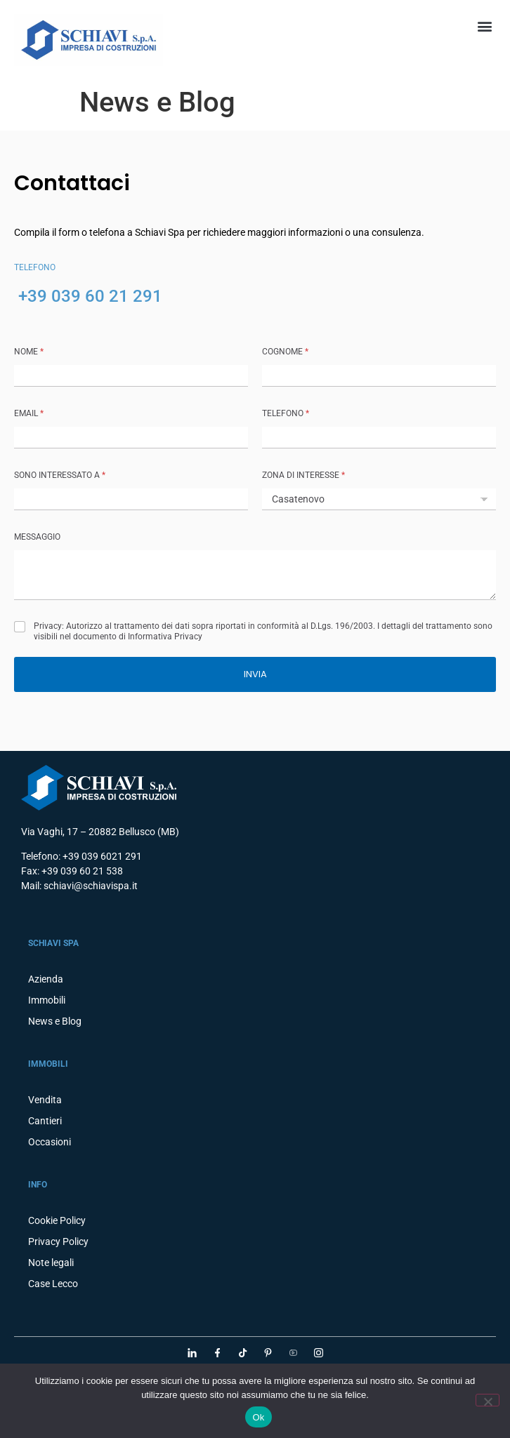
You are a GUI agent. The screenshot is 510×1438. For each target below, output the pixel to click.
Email (29, 413)
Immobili (46, 1000)
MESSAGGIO (37, 537)
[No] (487, 1400)
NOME (29, 352)
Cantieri (45, 1120)
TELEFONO (285, 413)
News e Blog (54, 1021)
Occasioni (49, 1141)
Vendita (45, 1099)
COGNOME (285, 352)
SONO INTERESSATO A (59, 475)
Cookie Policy (57, 1220)
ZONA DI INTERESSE (303, 475)
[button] (484, 25)
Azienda (45, 979)
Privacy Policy (58, 1241)
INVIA (255, 674)
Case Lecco (53, 1283)
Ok (258, 1417)
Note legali (51, 1262)
